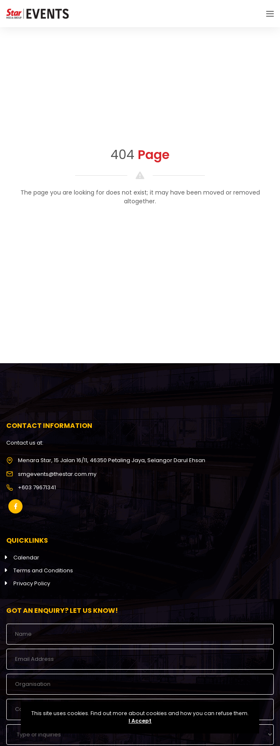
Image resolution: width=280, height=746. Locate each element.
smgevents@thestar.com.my (57, 474)
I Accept (140, 720)
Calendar (26, 557)
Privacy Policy (31, 583)
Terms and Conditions (43, 570)
